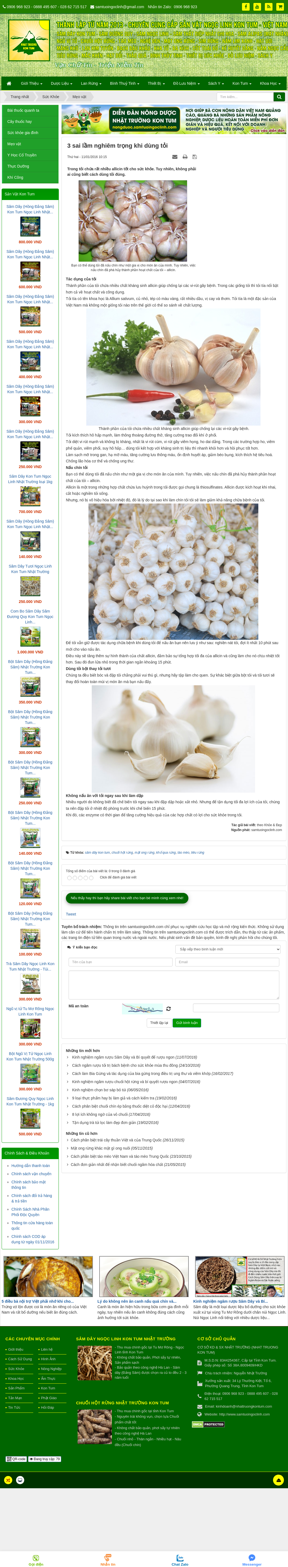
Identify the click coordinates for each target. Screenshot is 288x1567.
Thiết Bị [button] (156, 85)
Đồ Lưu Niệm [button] (186, 85)
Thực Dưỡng (18, 166)
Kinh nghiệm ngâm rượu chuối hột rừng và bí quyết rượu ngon (125, 1082)
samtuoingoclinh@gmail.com (119, 7)
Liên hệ (47, 1349)
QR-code (16, 1459)
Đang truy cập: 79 (45, 1459)
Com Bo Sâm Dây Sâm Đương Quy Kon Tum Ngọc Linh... (30, 616)
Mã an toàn (78, 1006)
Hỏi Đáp (47, 1407)
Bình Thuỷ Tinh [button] (124, 85)
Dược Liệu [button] (62, 85)
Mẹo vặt (14, 144)
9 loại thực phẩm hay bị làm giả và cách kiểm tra (113, 1098)
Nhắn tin (108, 1564)
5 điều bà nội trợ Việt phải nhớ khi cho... (38, 1301)
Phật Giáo (49, 1398)
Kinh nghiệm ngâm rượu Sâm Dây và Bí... (230, 1301)
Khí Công (15, 177)
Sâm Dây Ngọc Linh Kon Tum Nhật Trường (126, 1338)
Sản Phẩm (16, 1388)
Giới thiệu (15, 1349)
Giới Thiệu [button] (31, 85)
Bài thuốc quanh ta (23, 110)
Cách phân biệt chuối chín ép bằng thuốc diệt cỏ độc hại (119, 1106)
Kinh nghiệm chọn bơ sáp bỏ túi (99, 1090)
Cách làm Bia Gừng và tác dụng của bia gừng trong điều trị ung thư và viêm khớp (141, 1073)
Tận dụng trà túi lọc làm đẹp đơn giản (104, 1122)
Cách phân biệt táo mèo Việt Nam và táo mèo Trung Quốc (120, 1156)
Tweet (71, 914)
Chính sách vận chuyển (31, 1174)
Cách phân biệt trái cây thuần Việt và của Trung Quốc (116, 1140)
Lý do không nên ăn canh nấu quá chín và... (136, 1301)
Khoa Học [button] (270, 85)
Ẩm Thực (48, 1379)
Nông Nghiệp (51, 1369)
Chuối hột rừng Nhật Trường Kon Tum (122, 1403)
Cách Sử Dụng (20, 1359)
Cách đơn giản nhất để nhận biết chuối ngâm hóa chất (117, 1164)
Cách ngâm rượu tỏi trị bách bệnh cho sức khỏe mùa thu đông (125, 1065)
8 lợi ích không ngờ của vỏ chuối (100, 1114)
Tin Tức (14, 1407)
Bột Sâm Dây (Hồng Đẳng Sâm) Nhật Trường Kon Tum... (30, 667)
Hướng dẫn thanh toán (30, 1165)
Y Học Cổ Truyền (21, 155)
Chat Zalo (179, 1564)
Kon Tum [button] (242, 85)
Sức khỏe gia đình (22, 133)
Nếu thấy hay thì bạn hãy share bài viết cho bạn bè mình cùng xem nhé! (127, 898)
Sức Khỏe (16, 1369)
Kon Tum (48, 1388)
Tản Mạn (15, 1398)
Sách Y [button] (216, 85)
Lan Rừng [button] (91, 85)
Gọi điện (36, 1564)
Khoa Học (16, 1379)
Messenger (252, 1564)
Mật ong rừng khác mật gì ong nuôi (100, 1148)
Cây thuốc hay (19, 121)
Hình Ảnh (48, 1359)
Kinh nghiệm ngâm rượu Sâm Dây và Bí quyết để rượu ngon (123, 1057)
